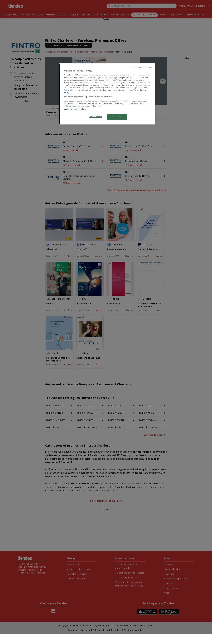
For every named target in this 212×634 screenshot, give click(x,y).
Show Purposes (95, 117)
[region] (107, 93)
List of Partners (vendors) (75, 109)
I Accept (117, 117)
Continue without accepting (142, 67)
